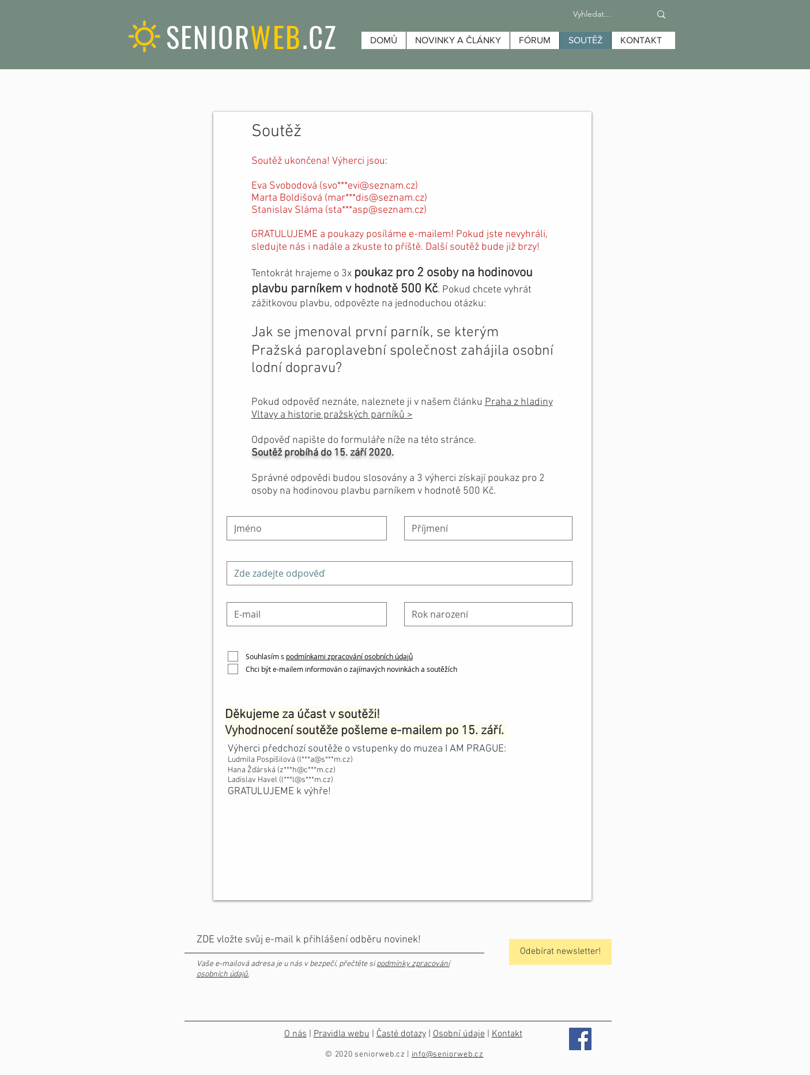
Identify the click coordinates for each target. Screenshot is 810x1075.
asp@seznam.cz (388, 210)
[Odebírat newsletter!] (560, 952)
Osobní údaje (459, 1034)
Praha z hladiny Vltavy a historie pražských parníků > (402, 408)
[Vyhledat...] (592, 14)
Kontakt (507, 1034)
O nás (295, 1034)
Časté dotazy (401, 1034)
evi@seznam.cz (381, 186)
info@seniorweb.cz (448, 1054)
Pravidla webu (342, 1034)
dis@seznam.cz (390, 198)
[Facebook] (580, 1039)
